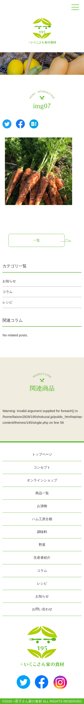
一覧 (36, 240)
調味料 (42, 532)
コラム (7, 292)
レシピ (7, 302)
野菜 (42, 545)
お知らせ (9, 281)
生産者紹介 (42, 557)
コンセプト (42, 467)
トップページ (42, 454)
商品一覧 (42, 493)
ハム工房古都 (42, 519)
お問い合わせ (42, 609)
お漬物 (42, 506)
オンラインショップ (42, 480)
